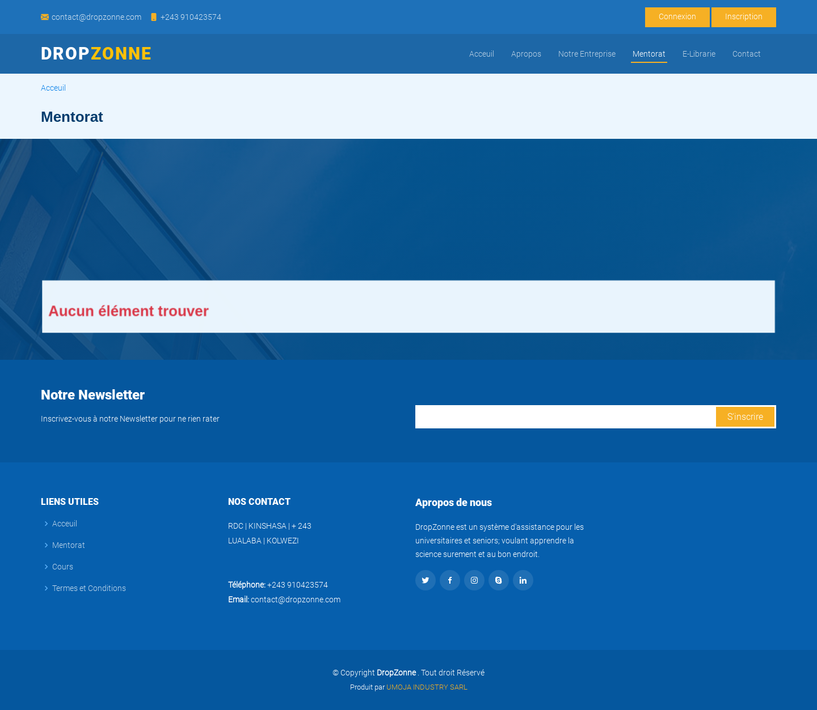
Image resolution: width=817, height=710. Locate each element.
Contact (746, 53)
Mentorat (649, 53)
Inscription (744, 16)
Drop (96, 53)
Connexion (677, 16)
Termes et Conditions (89, 588)
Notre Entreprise (587, 53)
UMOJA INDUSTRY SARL (426, 687)
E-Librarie (699, 53)
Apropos (526, 53)
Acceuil (481, 53)
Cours (62, 567)
